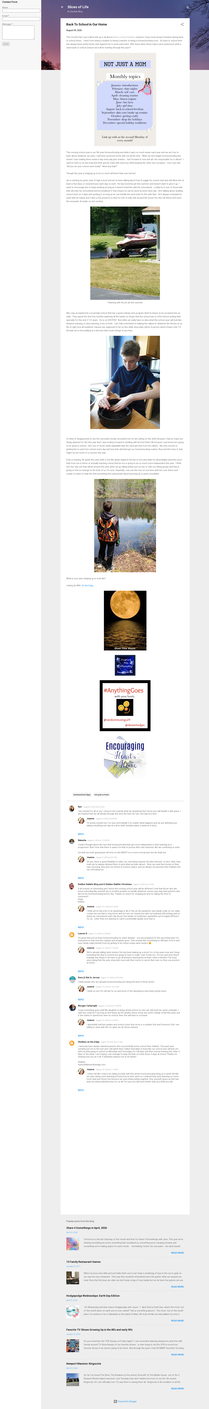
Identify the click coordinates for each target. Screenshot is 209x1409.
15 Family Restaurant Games (83, 1261)
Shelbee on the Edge (88, 1042)
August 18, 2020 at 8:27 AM (111, 1042)
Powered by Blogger (125, 1401)
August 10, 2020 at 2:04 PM (107, 1020)
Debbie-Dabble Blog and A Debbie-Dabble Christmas (105, 884)
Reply (81, 834)
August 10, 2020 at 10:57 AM (107, 987)
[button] (182, 25)
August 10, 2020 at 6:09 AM (107, 907)
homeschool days (82, 794)
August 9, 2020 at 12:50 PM (98, 840)
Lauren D (82, 933)
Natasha (82, 840)
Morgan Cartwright (87, 1005)
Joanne (91, 818)
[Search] (188, 7)
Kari (80, 806)
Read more (177, 1253)
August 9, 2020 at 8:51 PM (106, 857)
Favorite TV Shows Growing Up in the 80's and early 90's (99, 1329)
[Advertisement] (125, 1187)
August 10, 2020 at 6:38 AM (99, 933)
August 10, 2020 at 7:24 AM (107, 948)
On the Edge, (88, 585)
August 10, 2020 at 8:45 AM (112, 977)
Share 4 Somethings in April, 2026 (86, 1227)
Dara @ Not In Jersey (89, 977)
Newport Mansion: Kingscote (83, 1363)
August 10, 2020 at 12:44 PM (109, 1006)
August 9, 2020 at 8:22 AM (94, 807)
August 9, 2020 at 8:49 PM (106, 819)
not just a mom (101, 794)
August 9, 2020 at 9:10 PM (143, 884)
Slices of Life (78, 7)
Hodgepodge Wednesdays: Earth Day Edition (93, 1295)
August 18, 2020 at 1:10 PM (107, 1069)
